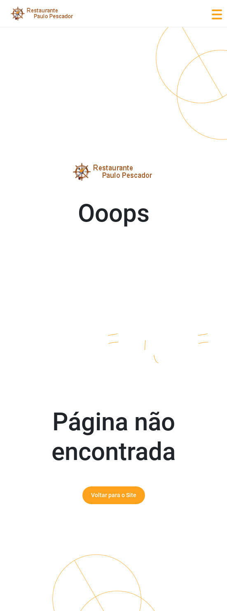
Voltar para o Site (113, 495)
